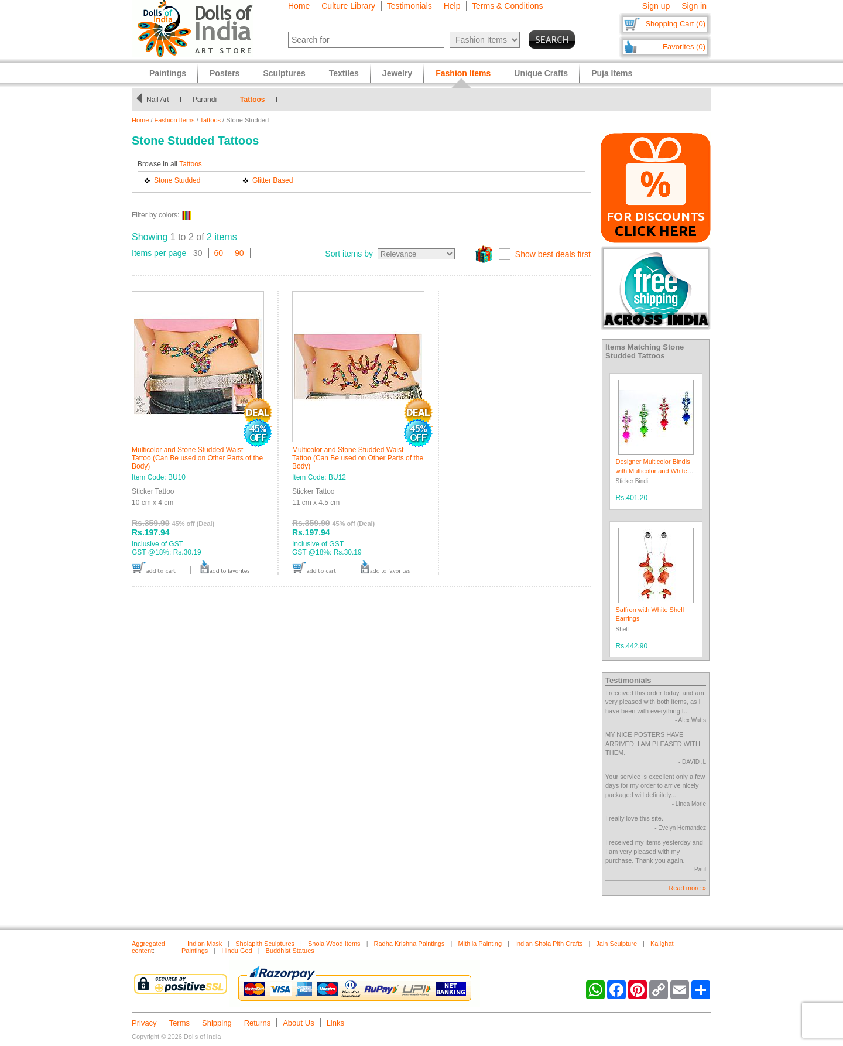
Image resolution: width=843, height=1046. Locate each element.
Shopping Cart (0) (675, 23)
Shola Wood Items (334, 943)
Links (335, 1022)
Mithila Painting (480, 943)
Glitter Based (272, 180)
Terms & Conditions (507, 6)
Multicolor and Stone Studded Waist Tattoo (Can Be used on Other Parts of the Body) (197, 458)
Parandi (207, 99)
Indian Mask (204, 943)
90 (239, 253)
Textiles (344, 73)
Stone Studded (177, 180)
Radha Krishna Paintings (408, 943)
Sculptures (284, 73)
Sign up (656, 6)
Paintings (167, 73)
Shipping (217, 1022)
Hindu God (236, 950)
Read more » (687, 887)
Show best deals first (553, 254)
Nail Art (160, 99)
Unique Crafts (541, 73)
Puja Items (611, 73)
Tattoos (255, 99)
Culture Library (348, 6)
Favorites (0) (684, 46)
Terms (179, 1022)
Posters (224, 73)
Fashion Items (175, 120)
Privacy (144, 1022)
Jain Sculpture (616, 943)
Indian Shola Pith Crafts (549, 943)
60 (219, 253)
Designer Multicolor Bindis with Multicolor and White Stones (653, 470)
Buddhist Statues (290, 950)
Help (452, 6)
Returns (257, 1022)
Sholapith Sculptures (264, 943)
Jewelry (397, 73)
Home (299, 6)
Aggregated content (148, 947)
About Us (298, 1022)
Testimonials (409, 6)
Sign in (694, 6)
